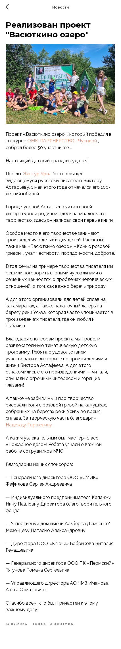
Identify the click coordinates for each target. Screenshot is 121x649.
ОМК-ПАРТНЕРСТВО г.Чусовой (62, 140)
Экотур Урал (37, 173)
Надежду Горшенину (29, 425)
